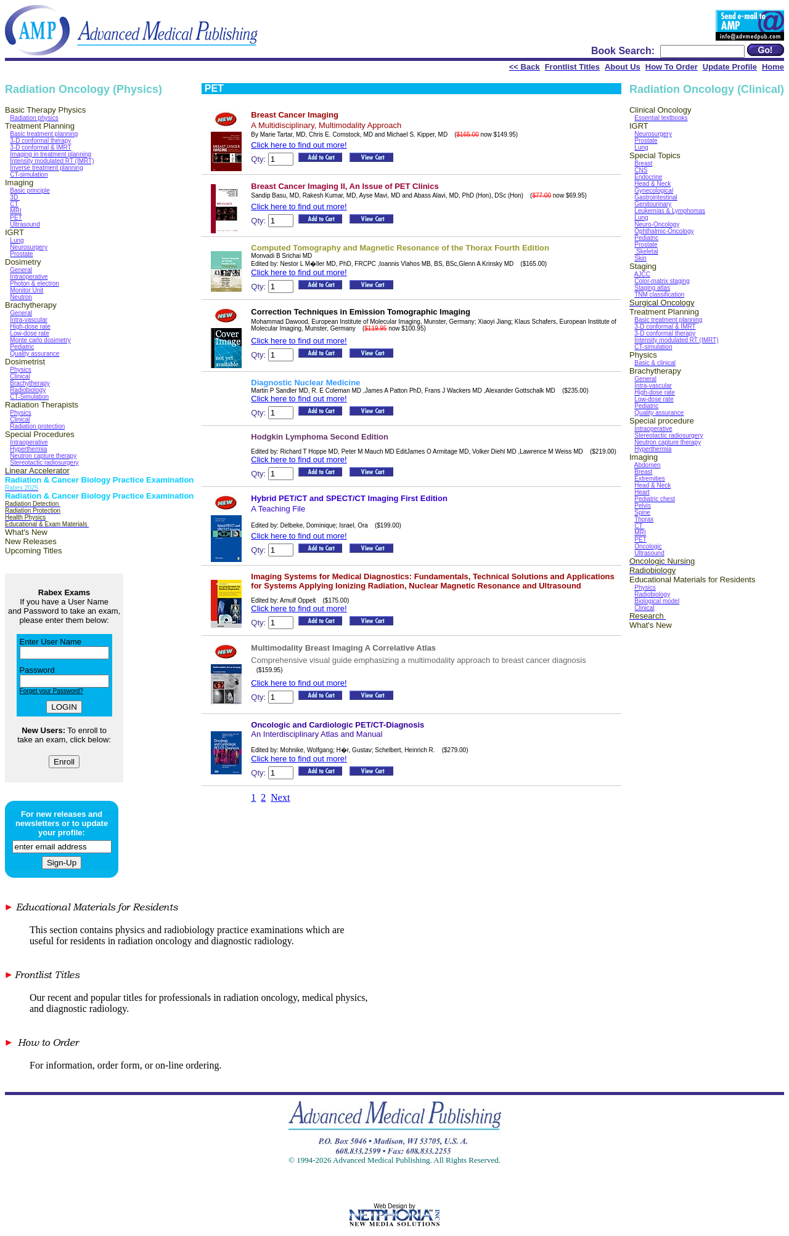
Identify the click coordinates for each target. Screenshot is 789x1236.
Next (280, 797)
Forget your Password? (51, 691)
